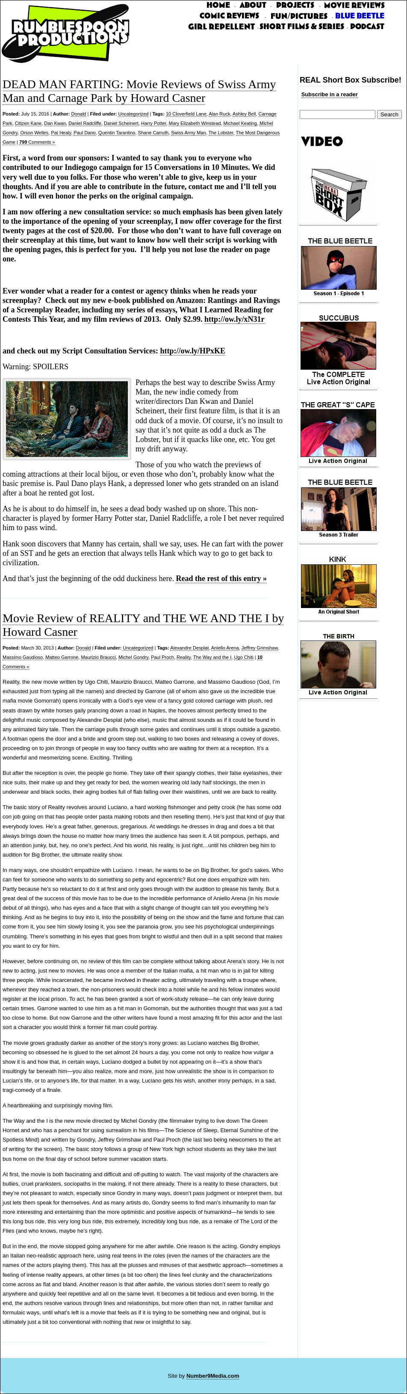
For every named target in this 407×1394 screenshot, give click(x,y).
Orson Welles (34, 132)
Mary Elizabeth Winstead (195, 123)
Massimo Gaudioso (23, 657)
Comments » (37, 142)
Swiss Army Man (188, 132)
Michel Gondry (133, 657)
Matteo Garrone (61, 657)
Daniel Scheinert (121, 123)
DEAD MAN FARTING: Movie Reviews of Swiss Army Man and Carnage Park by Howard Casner (139, 90)
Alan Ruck (219, 113)
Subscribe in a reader (329, 94)
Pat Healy (61, 132)
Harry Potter (153, 123)
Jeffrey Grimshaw (260, 647)
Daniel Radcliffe (84, 123)
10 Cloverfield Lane (186, 113)
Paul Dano (84, 132)
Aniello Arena (225, 647)
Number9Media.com (212, 1376)
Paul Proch (162, 657)
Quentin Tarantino (117, 132)
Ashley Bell (244, 113)
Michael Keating (240, 123)
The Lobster (221, 132)
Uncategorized (133, 113)
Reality (184, 657)
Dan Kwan (55, 123)
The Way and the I (212, 657)
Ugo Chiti (243, 657)
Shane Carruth (153, 132)
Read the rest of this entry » (221, 578)
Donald (78, 113)
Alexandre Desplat (189, 647)
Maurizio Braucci (98, 657)
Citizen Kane (28, 123)
